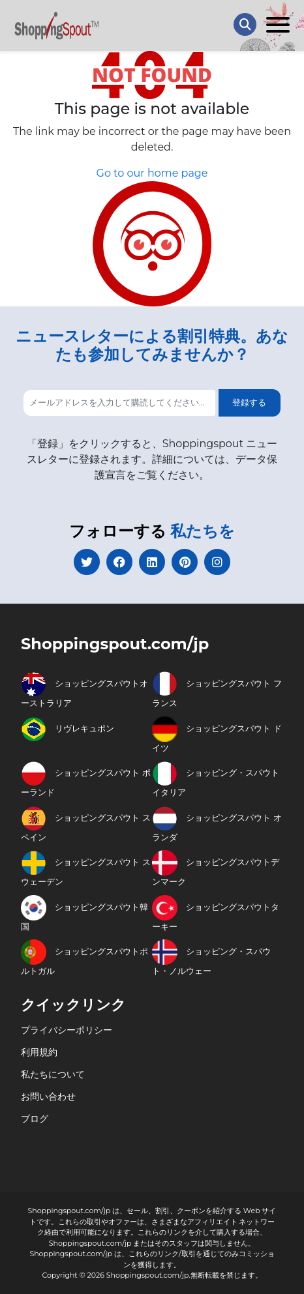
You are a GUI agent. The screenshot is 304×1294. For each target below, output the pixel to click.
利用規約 (39, 1052)
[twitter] (87, 562)
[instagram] (217, 562)
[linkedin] (152, 562)
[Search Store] (245, 24)
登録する (249, 402)
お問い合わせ (48, 1096)
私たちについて (53, 1074)
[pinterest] (185, 562)
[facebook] (119, 562)
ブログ (34, 1119)
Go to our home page (152, 173)
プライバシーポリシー (66, 1030)
